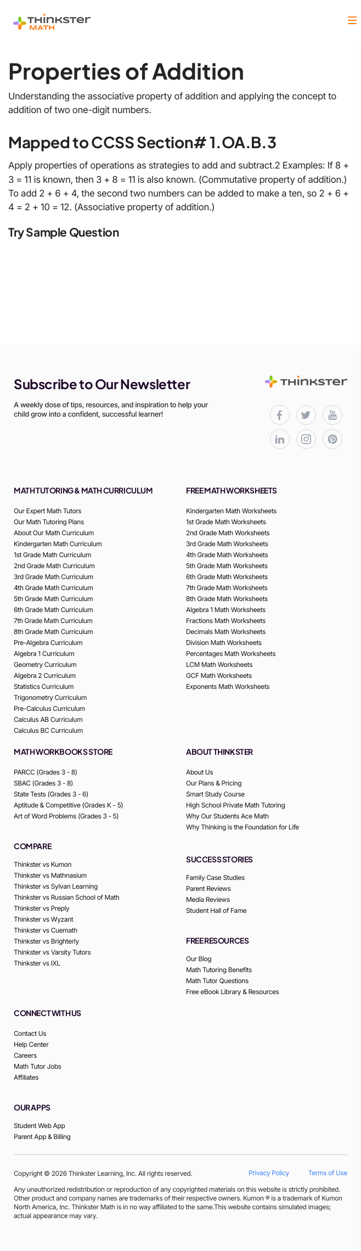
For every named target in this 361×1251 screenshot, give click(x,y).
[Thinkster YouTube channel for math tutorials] (332, 415)
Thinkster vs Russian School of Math (66, 897)
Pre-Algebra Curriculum (48, 642)
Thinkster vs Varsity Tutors (52, 952)
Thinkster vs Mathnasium (50, 875)
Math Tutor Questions (217, 981)
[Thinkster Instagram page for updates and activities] (306, 439)
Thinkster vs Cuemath (45, 930)
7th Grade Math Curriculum (53, 620)
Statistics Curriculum (44, 686)
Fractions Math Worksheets (226, 620)
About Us (199, 772)
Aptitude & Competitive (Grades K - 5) (68, 805)
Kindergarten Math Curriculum (57, 544)
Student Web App (39, 1125)
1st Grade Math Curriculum (52, 555)
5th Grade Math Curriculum (53, 598)
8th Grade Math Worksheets (227, 598)
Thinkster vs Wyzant (43, 919)
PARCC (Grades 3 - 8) (45, 772)
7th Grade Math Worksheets (226, 588)
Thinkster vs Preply (41, 908)
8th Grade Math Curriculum (53, 631)
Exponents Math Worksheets (227, 686)
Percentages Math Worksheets (230, 653)
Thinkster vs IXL (37, 963)
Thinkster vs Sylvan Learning (56, 886)
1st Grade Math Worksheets (226, 522)
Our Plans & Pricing (213, 783)
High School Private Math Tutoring (235, 805)
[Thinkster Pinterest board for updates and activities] (332, 439)
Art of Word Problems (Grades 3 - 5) (66, 816)
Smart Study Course (215, 794)
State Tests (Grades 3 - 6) (51, 794)
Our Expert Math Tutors (47, 511)
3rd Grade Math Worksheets (227, 544)
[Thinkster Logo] (52, 22)
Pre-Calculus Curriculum (49, 708)
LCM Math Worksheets (219, 664)
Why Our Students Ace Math (227, 816)
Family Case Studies (215, 877)
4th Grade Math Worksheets (227, 555)
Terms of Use (327, 1173)
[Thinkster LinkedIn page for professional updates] (280, 439)
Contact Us (30, 1033)
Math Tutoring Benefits (219, 970)
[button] (352, 21)
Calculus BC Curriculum (48, 730)
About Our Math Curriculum (54, 533)
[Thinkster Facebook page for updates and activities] (280, 415)
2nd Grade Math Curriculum (54, 566)
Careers (25, 1055)
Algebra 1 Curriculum (44, 653)
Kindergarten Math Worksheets (231, 511)
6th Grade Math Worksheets (227, 577)
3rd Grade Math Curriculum (53, 577)
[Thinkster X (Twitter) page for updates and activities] (306, 415)
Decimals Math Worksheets (226, 631)
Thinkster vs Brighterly (46, 941)
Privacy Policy (269, 1173)
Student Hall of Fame (216, 910)
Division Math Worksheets (224, 642)
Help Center (31, 1044)
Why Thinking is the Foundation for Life (242, 827)
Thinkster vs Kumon (42, 864)
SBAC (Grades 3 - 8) (43, 783)
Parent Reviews (208, 888)
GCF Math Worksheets (219, 675)
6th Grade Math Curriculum (53, 609)
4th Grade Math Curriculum (53, 588)
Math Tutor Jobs (37, 1066)
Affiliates (26, 1077)
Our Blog (198, 959)
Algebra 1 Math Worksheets (226, 609)
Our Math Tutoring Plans (49, 522)
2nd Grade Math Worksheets (227, 533)
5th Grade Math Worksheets (227, 566)
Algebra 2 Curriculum (45, 675)
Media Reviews (208, 899)
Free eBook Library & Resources (232, 992)
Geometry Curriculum (45, 664)
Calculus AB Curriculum (48, 719)
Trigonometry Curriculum (50, 697)
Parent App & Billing (42, 1136)
